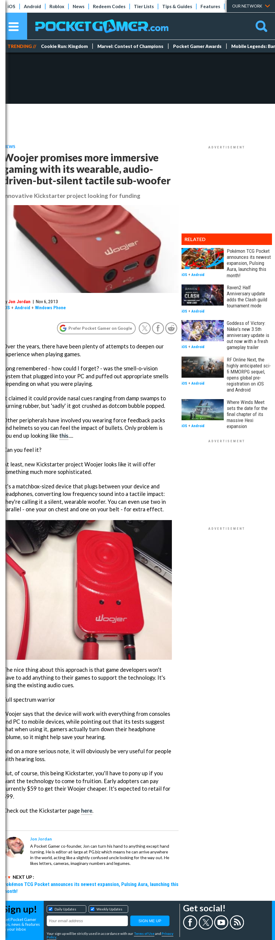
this (63, 435)
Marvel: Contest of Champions (130, 46)
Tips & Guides (177, 6)
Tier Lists (144, 6)
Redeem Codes (109, 6)
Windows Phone (50, 307)
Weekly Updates (109, 909)
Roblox (56, 6)
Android (32, 6)
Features (210, 6)
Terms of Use (144, 933)
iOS (11, 6)
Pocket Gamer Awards (197, 46)
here (86, 810)
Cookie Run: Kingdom (64, 46)
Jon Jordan (19, 301)
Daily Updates (65, 909)
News (78, 6)
